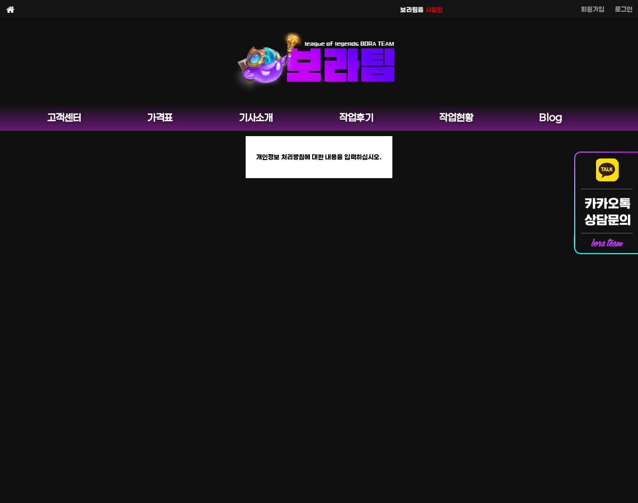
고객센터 (64, 117)
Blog (550, 117)
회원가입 (593, 9)
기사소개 (256, 117)
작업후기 (356, 117)
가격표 (160, 117)
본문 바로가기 (0, 0)
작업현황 (456, 117)
